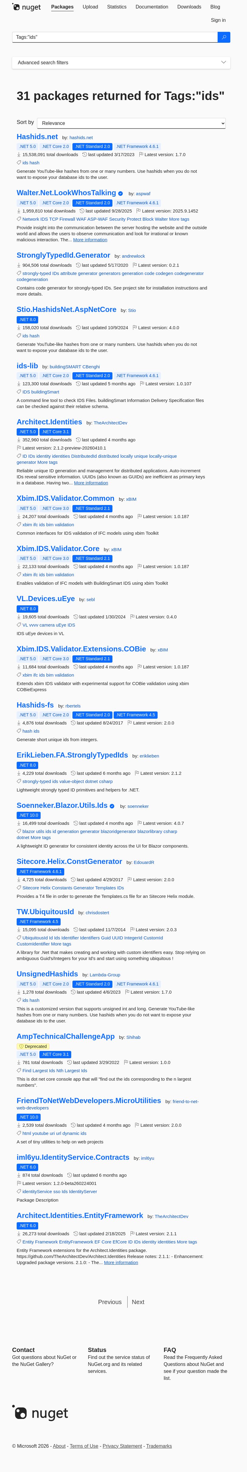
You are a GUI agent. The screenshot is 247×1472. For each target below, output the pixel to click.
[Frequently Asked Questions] (170, 1350)
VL (25, 624)
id (54, 831)
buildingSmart (45, 391)
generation (132, 273)
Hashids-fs (35, 705)
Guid (106, 937)
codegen (164, 273)
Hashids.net (37, 136)
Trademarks (159, 1446)
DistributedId (84, 456)
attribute (68, 273)
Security (117, 219)
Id (51, 937)
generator (88, 273)
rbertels (73, 705)
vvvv (33, 624)
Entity (28, 1241)
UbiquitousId (35, 937)
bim (50, 524)
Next (138, 1302)
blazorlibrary (150, 831)
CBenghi (91, 366)
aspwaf (143, 193)
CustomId (153, 937)
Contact (23, 1350)
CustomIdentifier (33, 943)
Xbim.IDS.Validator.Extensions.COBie (81, 649)
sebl (90, 599)
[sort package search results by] (131, 123)
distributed (108, 456)
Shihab (133, 1037)
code (150, 273)
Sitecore (30, 887)
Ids (57, 937)
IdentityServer (83, 1191)
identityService (37, 1191)
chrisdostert (97, 912)
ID (24, 456)
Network (30, 219)
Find (26, 1070)
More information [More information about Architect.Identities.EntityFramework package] (121, 1262)
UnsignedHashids (47, 974)
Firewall (67, 219)
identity (43, 456)
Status (97, 1350)
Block (148, 219)
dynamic (70, 1133)
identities (61, 456)
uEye (61, 624)
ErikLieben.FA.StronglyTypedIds (72, 755)
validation (64, 524)
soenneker (138, 806)
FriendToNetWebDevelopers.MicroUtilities (89, 1100)
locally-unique (163, 456)
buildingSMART (66, 366)
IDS (44, 219)
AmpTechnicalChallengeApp (66, 1036)
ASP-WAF (97, 219)
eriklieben (149, 755)
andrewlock (133, 256)
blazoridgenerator (118, 831)
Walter (161, 219)
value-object (71, 781)
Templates (105, 887)
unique (141, 456)
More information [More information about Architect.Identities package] (91, 482)
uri (52, 1133)
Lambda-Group (105, 974)
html (26, 1133)
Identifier (70, 937)
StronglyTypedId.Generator (63, 255)
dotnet (91, 781)
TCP (53, 219)
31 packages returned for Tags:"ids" (121, 95)
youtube (40, 1133)
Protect (134, 219)
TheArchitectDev (110, 422)
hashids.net (81, 137)
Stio (132, 310)
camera (47, 624)
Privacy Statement (122, 1446)
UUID (117, 937)
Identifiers (90, 937)
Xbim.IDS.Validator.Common (66, 498)
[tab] (62, 7)
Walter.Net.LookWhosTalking (66, 192)
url (58, 1133)
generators (110, 273)
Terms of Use (84, 1446)
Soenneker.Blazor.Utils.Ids (62, 805)
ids (25, 162)
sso (56, 1191)
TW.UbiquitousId (45, 911)
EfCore (120, 1241)
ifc (35, 524)
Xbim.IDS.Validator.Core (58, 548)
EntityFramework (76, 1241)
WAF (81, 219)
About (59, 1446)
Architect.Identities (49, 422)
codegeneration (32, 279)
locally (126, 456)
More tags (179, 219)
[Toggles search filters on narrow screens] (223, 63)
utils (40, 831)
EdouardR (144, 862)
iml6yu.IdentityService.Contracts (73, 1157)
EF (97, 1241)
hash (35, 162)
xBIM (131, 499)
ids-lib (27, 366)
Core (107, 1241)
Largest (40, 1070)
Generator (84, 887)
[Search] (224, 37)
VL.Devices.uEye (46, 598)
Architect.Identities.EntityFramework (80, 1215)
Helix (45, 887)
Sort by (25, 122)
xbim (27, 524)
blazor (28, 831)
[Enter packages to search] (115, 37)
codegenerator (189, 273)
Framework (46, 1241)
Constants (62, 887)
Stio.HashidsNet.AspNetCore (66, 309)
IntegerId (133, 937)
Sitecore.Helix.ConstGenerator (69, 861)
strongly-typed (36, 273)
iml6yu (147, 1158)
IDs (55, 273)
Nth (59, 1070)
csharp (106, 781)
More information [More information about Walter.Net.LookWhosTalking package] (90, 239)
